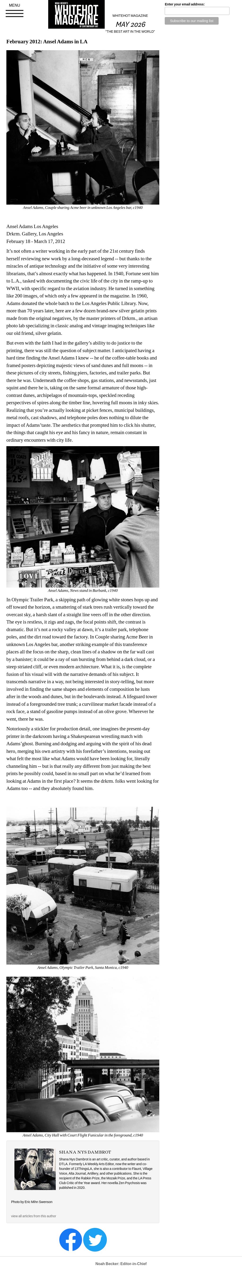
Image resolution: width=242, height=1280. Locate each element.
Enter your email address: (185, 4)
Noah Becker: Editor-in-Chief (121, 1264)
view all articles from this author (33, 1216)
